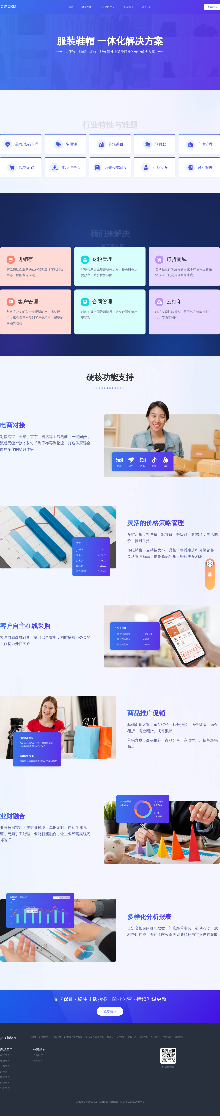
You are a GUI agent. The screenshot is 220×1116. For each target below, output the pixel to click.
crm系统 (144, 1037)
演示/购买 (128, 7)
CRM (33, 1037)
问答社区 (38, 1060)
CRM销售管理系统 (94, 1037)
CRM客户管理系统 (73, 1037)
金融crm (120, 1037)
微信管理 (5, 1082)
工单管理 (5, 1066)
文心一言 (132, 1037)
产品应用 (107, 7)
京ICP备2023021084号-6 (132, 1102)
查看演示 (212, 7)
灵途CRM (8, 6)
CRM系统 (43, 1037)
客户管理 (167, 1037)
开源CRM (56, 1037)
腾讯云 (110, 1037)
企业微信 (155, 1037)
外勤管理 (5, 1088)
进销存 (4, 1071)
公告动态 (38, 1055)
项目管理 (5, 1060)
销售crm (179, 1037)
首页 (71, 7)
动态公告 (146, 7)
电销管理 (5, 1077)
